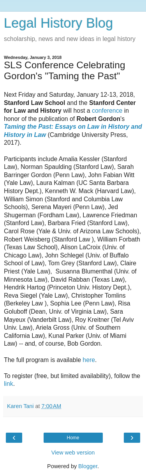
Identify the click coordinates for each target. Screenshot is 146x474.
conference (107, 110)
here (89, 360)
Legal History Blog (58, 23)
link (8, 383)
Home (73, 437)
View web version (73, 452)
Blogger (87, 466)
